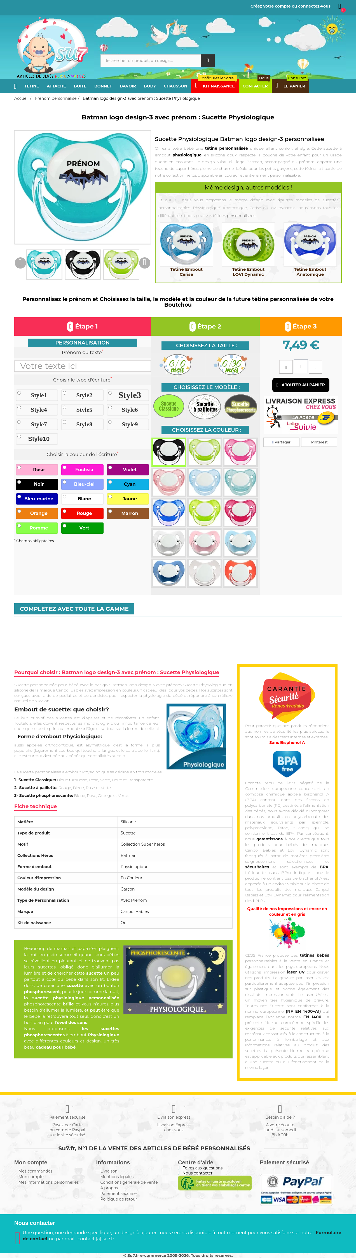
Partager (281, 442)
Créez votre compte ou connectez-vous (290, 6)
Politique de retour (118, 1199)
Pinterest (318, 442)
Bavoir (128, 86)
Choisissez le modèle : (207, 387)
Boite (80, 86)
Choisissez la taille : (206, 346)
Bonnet (103, 86)
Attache (56, 86)
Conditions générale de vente (129, 1182)
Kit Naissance (216, 86)
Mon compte (31, 1176)
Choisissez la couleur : (207, 430)
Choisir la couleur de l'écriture (82, 454)
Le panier (292, 86)
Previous (20, 263)
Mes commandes (35, 1171)
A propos (109, 1187)
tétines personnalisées (234, 215)
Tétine (31, 86)
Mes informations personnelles (48, 1182)
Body (150, 86)
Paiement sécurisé (118, 1193)
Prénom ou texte (82, 352)
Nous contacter (197, 1173)
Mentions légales (117, 1176)
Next (144, 263)
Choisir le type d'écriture (82, 379)
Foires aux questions (202, 1168)
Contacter (256, 86)
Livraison (109, 1171)
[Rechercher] (157, 60)
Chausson (175, 86)
